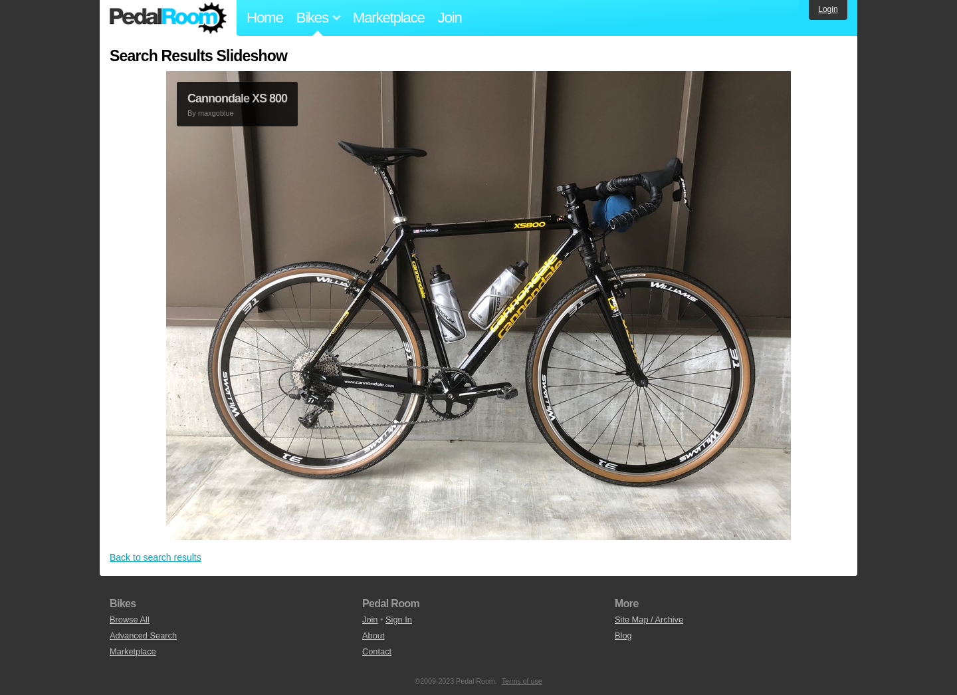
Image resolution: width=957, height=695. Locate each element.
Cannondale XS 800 (237, 98)
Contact (376, 651)
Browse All (130, 620)
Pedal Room (168, 18)
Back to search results (155, 557)
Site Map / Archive (649, 620)
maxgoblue (216, 113)
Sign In (398, 620)
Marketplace (389, 17)
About (373, 635)
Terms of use (522, 681)
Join (450, 17)
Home (265, 17)
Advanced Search (143, 635)
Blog (623, 635)
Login (827, 9)
